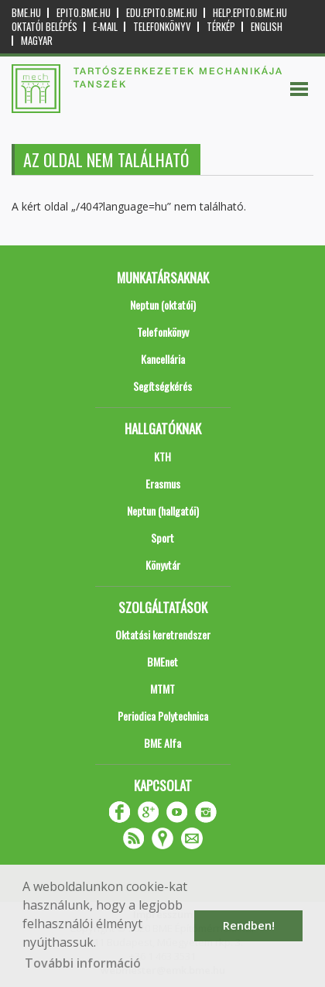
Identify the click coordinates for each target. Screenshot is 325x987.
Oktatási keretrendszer (162, 634)
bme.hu (26, 13)
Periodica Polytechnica (163, 716)
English (266, 27)
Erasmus (162, 483)
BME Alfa (162, 743)
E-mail (105, 27)
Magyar (37, 41)
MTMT (162, 688)
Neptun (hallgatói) (163, 510)
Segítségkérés (162, 386)
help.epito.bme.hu (250, 13)
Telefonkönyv (162, 27)
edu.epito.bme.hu (161, 13)
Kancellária (163, 359)
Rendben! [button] (249, 925)
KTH (162, 456)
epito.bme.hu (83, 13)
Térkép (221, 27)
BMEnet (162, 661)
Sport (162, 537)
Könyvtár (162, 565)
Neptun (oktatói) (163, 304)
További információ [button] (83, 963)
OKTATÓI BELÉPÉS (44, 27)
